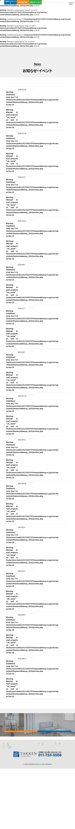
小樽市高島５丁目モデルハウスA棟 (42, 483)
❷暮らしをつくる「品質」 (14, 777)
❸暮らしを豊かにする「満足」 (16, 780)
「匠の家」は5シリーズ (13, 760)
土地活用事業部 (64, 756)
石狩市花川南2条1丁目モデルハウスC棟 (44, 571)
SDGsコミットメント (65, 763)
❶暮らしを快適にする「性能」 (16, 767)
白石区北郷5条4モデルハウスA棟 (42, 133)
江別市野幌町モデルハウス (39, 527)
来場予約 (43, 4)
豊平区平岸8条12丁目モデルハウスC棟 (44, 308)
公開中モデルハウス (16, 4)
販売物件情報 (25, 4)
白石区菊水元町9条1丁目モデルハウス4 (44, 396)
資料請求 (52, 4)
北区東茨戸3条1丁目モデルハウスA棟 (43, 352)
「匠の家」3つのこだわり (14, 763)
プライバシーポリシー (65, 771)
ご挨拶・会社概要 (64, 760)
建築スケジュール (47, 775)
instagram (62, 776)
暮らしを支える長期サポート (23, 807)
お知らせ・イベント (34, 4)
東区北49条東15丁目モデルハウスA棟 (43, 439)
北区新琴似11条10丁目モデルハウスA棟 (44, 221)
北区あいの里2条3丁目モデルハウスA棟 (44, 615)
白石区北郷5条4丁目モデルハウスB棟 (43, 177)
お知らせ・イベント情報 (48, 757)
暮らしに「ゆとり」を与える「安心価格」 (25, 785)
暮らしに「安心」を (20, 774)
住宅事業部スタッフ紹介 (47, 779)
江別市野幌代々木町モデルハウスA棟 (43, 89)
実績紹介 (45, 768)
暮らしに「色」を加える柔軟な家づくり (25, 802)
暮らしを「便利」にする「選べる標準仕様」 (24, 796)
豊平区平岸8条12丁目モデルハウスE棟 (44, 264)
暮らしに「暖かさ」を (20, 770)
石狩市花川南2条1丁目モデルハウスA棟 (44, 658)
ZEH (60, 767)
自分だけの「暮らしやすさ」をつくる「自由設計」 (24, 791)
